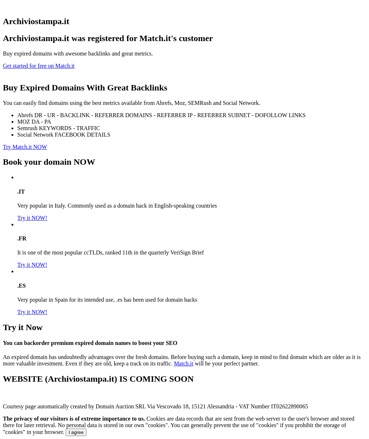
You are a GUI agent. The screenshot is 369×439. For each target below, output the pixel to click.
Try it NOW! (32, 218)
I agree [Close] (76, 432)
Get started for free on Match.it (39, 66)
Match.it (184, 363)
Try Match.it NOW (25, 147)
